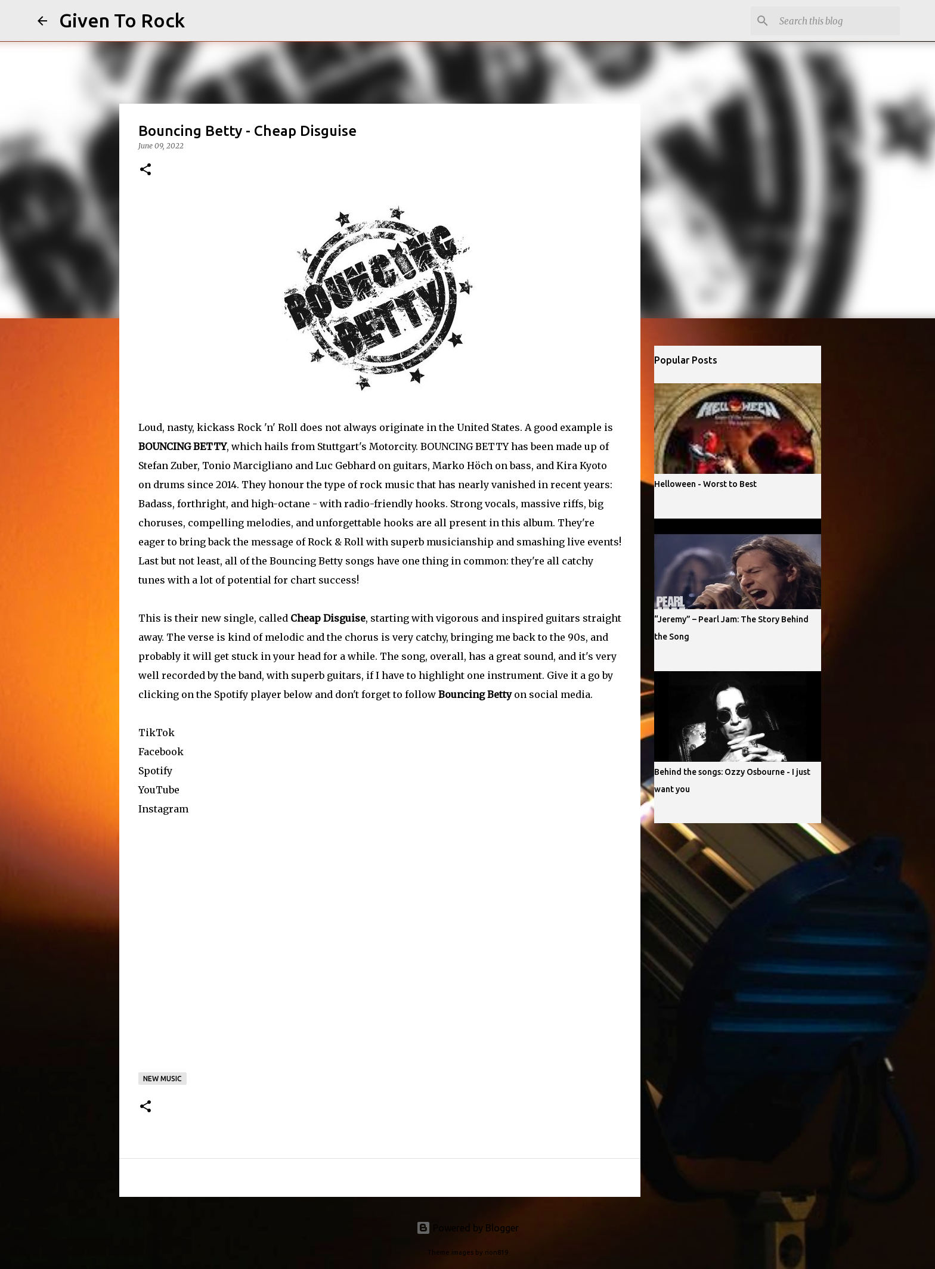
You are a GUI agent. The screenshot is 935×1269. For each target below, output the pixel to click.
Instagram (163, 809)
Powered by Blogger (467, 1228)
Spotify (155, 771)
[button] (145, 170)
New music (162, 1078)
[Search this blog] (837, 21)
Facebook (161, 752)
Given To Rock (122, 20)
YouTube (158, 790)
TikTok (156, 733)
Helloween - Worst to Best (705, 484)
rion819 (496, 1252)
